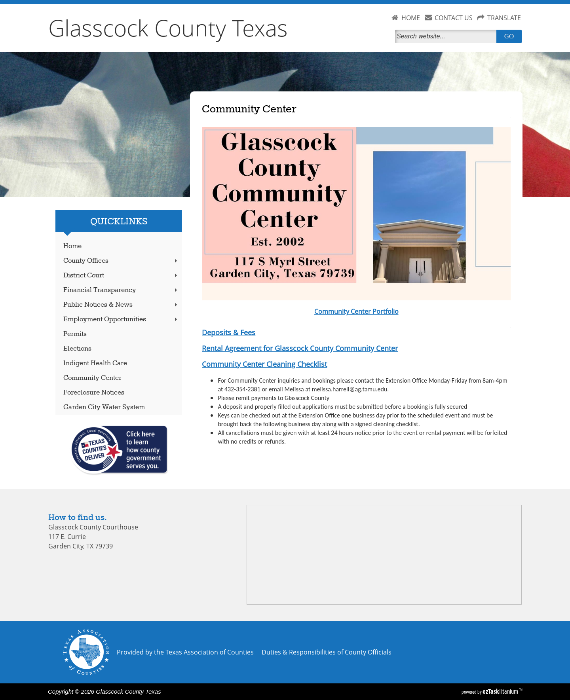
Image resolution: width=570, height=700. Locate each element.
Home (72, 246)
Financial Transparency (121, 290)
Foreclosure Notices (93, 393)
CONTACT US (454, 17)
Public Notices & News (121, 305)
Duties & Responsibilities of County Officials (326, 652)
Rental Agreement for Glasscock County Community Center (300, 348)
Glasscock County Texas (168, 28)
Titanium (501, 691)
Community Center (92, 378)
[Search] (447, 36)
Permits (75, 334)
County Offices (121, 261)
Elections (77, 349)
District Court (121, 275)
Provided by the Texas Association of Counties (185, 652)
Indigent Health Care (95, 363)
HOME (410, 17)
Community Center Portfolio (356, 311)
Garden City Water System (104, 407)
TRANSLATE (504, 17)
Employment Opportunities (121, 319)
